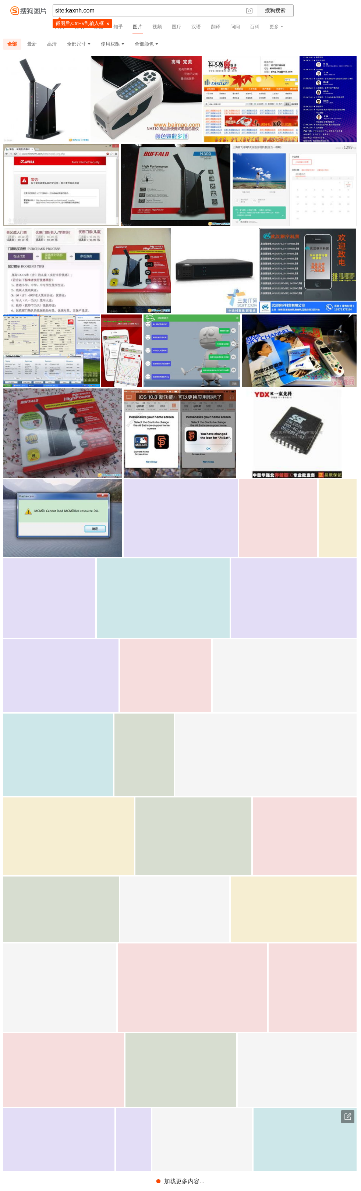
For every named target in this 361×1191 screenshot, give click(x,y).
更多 (276, 26)
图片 (137, 26)
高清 (52, 44)
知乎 (118, 26)
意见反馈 (347, 1116)
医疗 (176, 26)
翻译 (215, 26)
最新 (32, 44)
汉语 (196, 26)
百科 (254, 26)
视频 (157, 26)
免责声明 (204, 1182)
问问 (235, 26)
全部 (12, 44)
